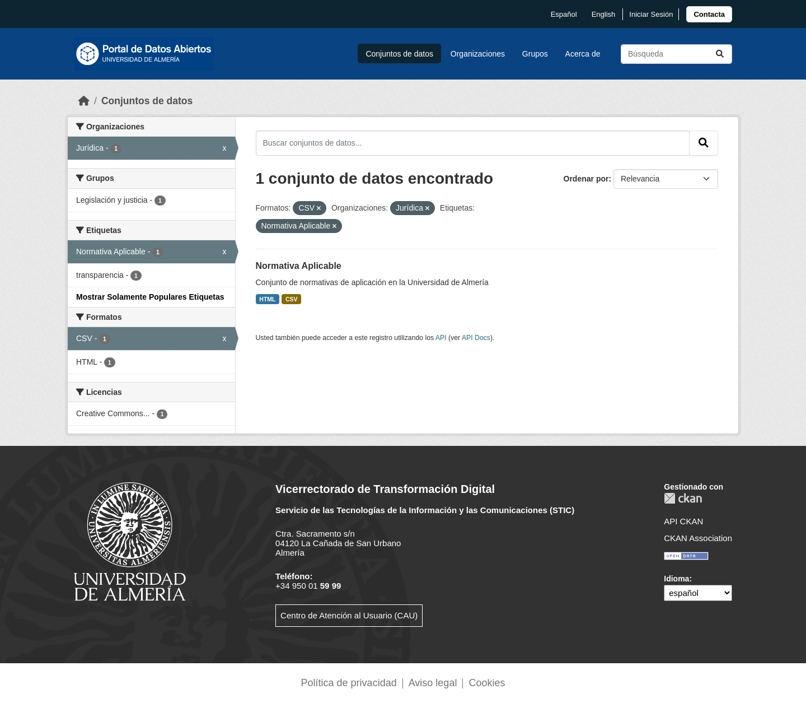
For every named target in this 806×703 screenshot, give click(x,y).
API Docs (476, 338)
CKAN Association (698, 538)
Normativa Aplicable (298, 266)
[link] (709, 14)
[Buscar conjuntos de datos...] (676, 54)
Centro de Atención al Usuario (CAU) (349, 615)
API (441, 338)
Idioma (676, 578)
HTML (267, 299)
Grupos (535, 53)
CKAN (683, 498)
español (564, 14)
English (604, 14)
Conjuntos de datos (399, 53)
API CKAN (683, 521)
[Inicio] (84, 100)
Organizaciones (478, 53)
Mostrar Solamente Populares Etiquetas (150, 296)
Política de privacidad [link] (349, 682)
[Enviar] (720, 54)
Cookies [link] (486, 682)
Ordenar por (586, 178)
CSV (291, 299)
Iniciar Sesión (651, 14)
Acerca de (583, 53)
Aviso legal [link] (433, 682)
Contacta (709, 14)
